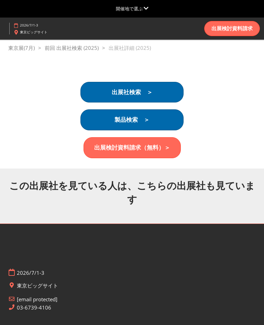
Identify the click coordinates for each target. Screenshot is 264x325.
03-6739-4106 (34, 307)
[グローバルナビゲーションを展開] (132, 9)
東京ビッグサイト (33, 32)
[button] (232, 28)
